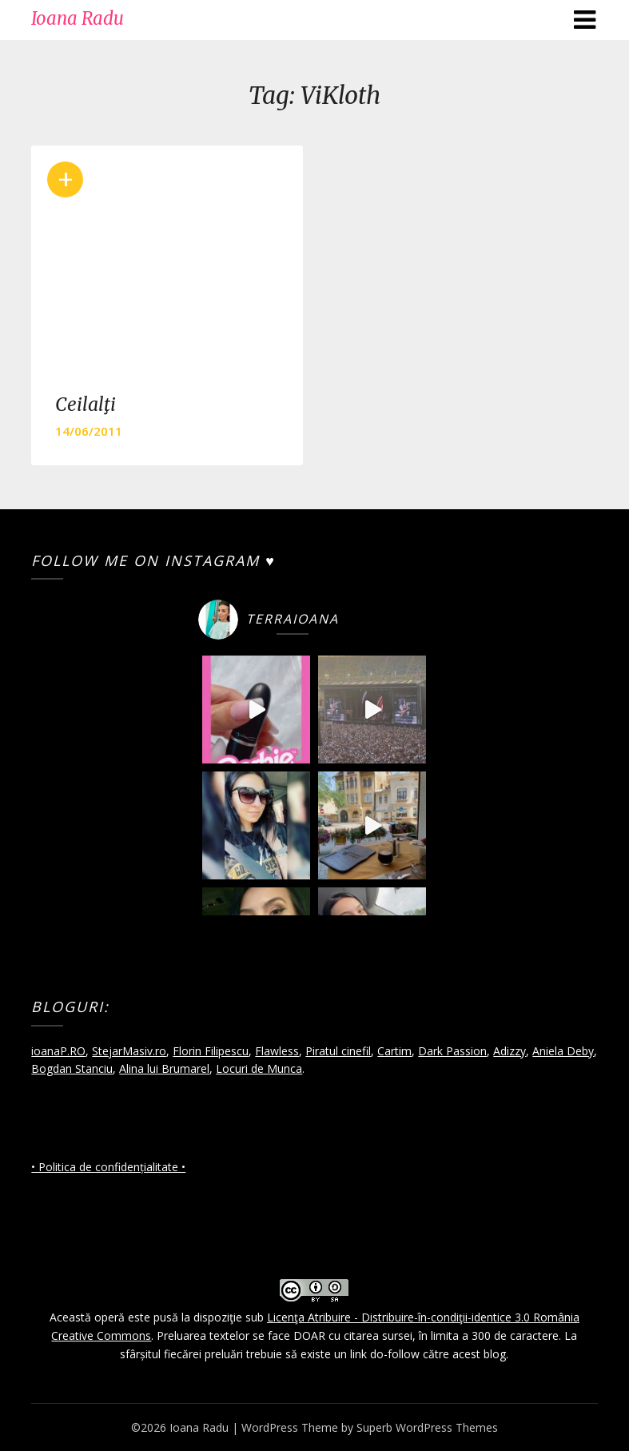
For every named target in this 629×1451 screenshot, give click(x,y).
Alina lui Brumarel (164, 1068)
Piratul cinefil (338, 1050)
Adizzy (509, 1050)
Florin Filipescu (211, 1050)
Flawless (277, 1050)
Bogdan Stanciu (72, 1068)
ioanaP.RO (58, 1050)
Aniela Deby (563, 1050)
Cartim (394, 1050)
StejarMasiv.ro (129, 1050)
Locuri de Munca (259, 1068)
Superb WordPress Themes (427, 1427)
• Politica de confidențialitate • (108, 1166)
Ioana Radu (77, 18)
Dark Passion (452, 1050)
